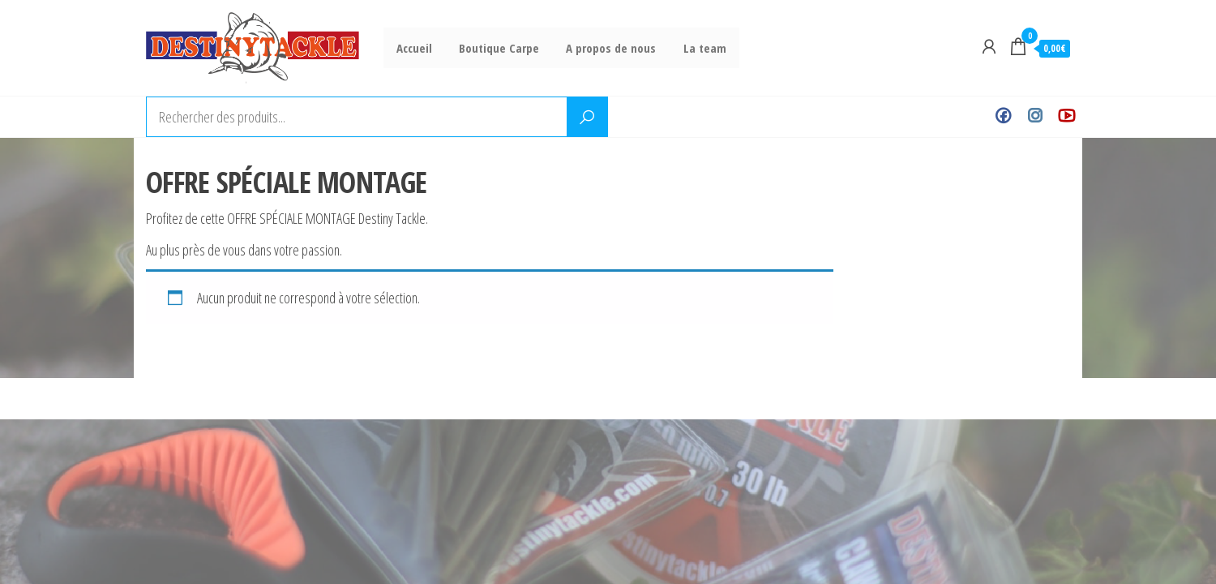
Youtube (1066, 117)
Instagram (1035, 117)
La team (695, 48)
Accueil (413, 48)
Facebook (1003, 117)
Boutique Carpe (496, 48)
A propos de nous (605, 48)
